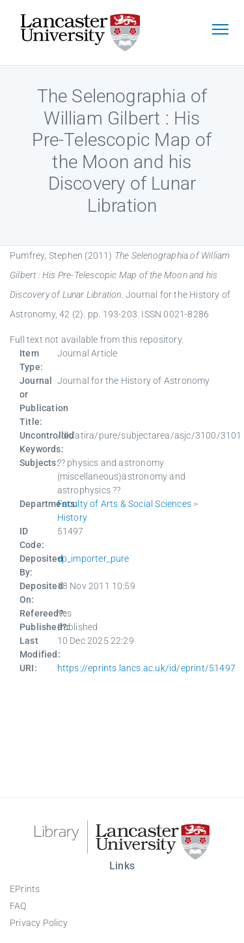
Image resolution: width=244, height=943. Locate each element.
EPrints (25, 889)
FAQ (18, 906)
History (72, 517)
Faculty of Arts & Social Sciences (124, 504)
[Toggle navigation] (220, 30)
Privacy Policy (39, 923)
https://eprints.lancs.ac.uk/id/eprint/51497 (146, 668)
